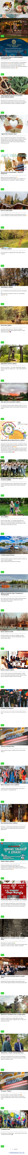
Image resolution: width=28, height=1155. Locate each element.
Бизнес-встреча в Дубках (7, 670)
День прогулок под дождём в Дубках (10, 402)
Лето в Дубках (4, 516)
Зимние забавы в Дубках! (7, 861)
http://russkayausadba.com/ (15, 60)
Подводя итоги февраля (7, 708)
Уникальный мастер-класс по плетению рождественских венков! (11, 96)
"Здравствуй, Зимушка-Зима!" (9, 134)
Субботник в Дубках (6, 248)
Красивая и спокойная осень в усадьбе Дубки (13, 1014)
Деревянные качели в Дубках (9, 363)
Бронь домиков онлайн (7, 631)
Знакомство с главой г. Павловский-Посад (12, 1052)
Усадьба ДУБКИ (5, 60)
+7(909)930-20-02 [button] (16, 1153)
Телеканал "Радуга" (6, 1091)
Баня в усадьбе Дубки (6, 210)
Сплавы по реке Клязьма (7, 555)
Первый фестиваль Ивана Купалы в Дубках (13, 440)
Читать (2, 74)
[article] (14, 57)
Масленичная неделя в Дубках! (9, 823)
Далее (15, 1149)
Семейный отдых (5, 1129)
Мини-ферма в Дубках (7, 287)
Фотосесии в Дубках (6, 325)
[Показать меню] (26, 2)
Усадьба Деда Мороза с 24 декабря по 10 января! (14, 899)
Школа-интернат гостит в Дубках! (10, 784)
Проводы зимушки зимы (7, 746)
